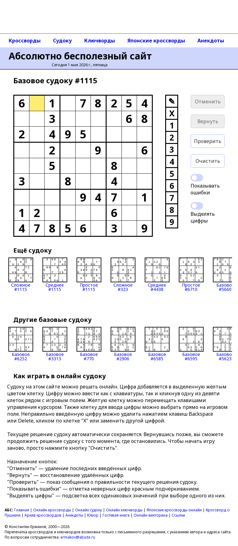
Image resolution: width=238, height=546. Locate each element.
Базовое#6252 (20, 344)
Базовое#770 (89, 344)
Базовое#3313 (54, 344)
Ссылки (178, 515)
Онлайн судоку (88, 510)
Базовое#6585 (157, 344)
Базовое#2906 (123, 344)
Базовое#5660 (225, 275)
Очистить (208, 161)
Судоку (62, 40)
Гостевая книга (116, 515)
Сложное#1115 (20, 275)
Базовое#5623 (225, 344)
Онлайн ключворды (124, 510)
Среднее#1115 (54, 275)
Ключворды (99, 40)
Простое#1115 (89, 275)
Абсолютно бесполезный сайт (80, 56)
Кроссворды (25, 40)
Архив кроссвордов (42, 515)
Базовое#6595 (191, 344)
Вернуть (207, 121)
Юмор (93, 515)
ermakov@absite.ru (77, 537)
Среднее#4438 (157, 275)
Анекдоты (210, 40)
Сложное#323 (123, 275)
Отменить (208, 101)
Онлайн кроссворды (52, 510)
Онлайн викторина (151, 515)
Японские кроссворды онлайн (174, 510)
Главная (21, 510)
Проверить (207, 141)
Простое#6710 (191, 275)
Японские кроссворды (156, 40)
